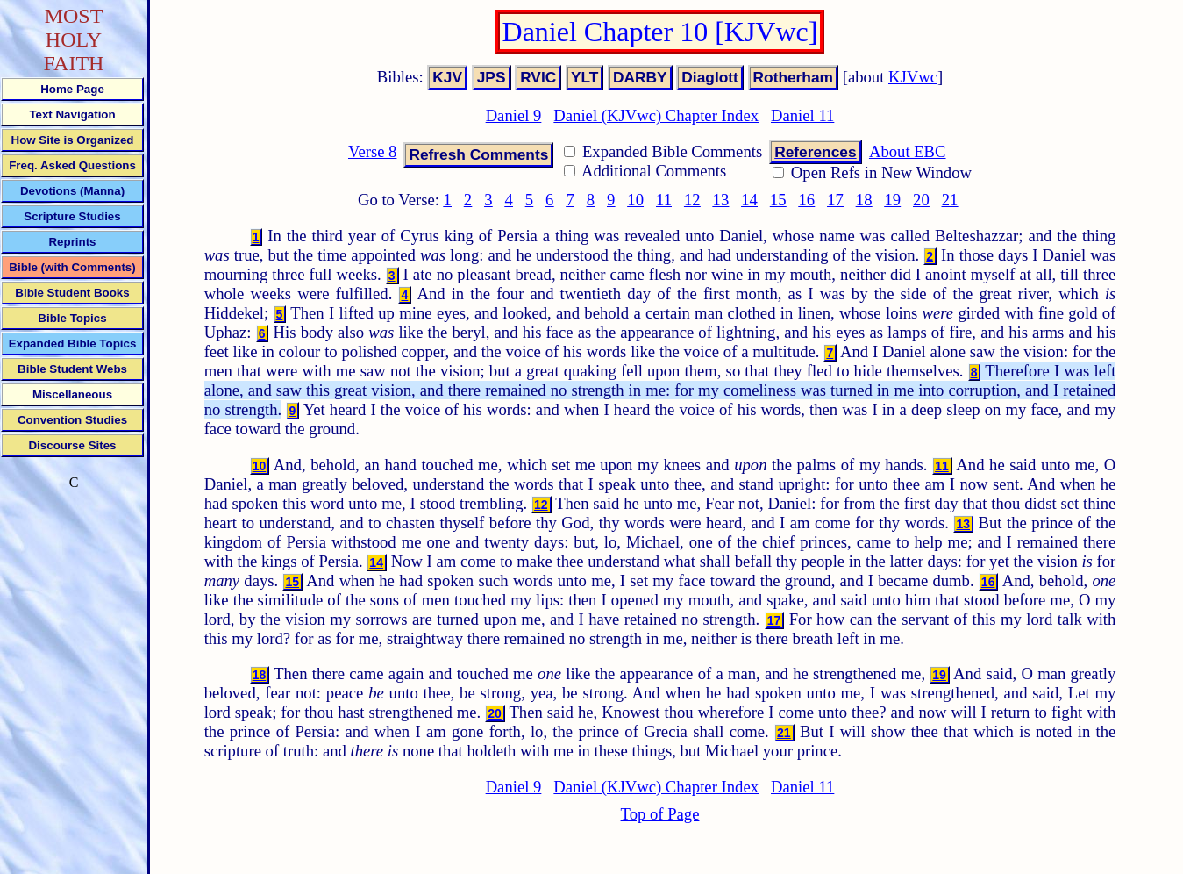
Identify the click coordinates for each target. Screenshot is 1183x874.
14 (749, 199)
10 (635, 199)
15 (778, 199)
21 (950, 199)
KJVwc (912, 77)
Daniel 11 (802, 115)
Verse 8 (372, 151)
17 (835, 199)
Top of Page (660, 814)
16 (807, 199)
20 (921, 199)
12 (692, 199)
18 (864, 199)
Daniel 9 (514, 115)
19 (892, 199)
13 (721, 199)
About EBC (907, 151)
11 (664, 199)
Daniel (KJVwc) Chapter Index (656, 115)
